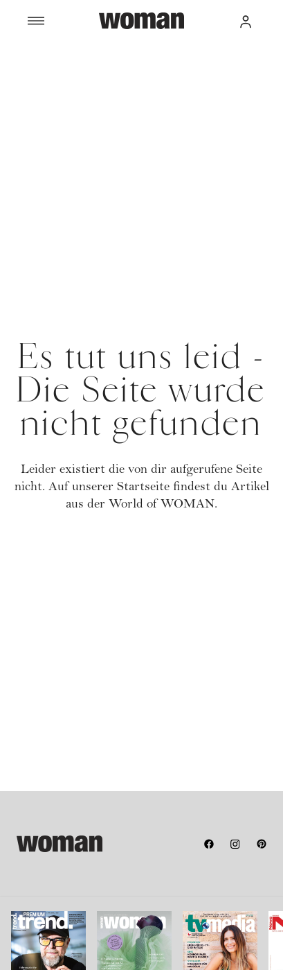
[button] (245, 21)
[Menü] (63, 20)
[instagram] (235, 844)
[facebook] (209, 844)
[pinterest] (261, 844)
